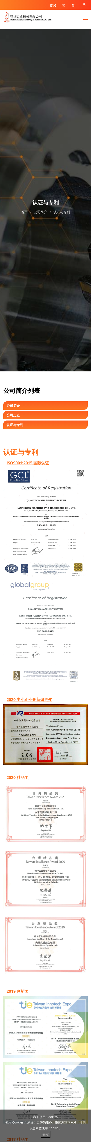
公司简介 (40, 211)
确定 (46, 1134)
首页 (24, 211)
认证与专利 (62, 211)
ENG (53, 5)
